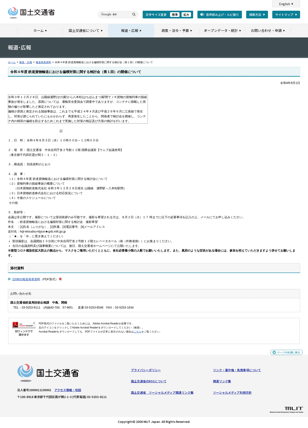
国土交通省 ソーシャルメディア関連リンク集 (162, 393)
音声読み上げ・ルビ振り (222, 14)
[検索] (113, 14)
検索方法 (255, 14)
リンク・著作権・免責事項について (237, 371)
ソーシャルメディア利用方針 (232, 393)
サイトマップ (284, 14)
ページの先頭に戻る (286, 355)
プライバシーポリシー (146, 371)
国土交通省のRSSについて (149, 382)
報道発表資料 (43, 62)
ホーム (12, 62)
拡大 (186, 14)
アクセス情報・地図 (67, 391)
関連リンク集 (222, 382)
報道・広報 (25, 62)
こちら (137, 331)
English (284, 4)
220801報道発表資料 (26, 279)
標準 (175, 14)
